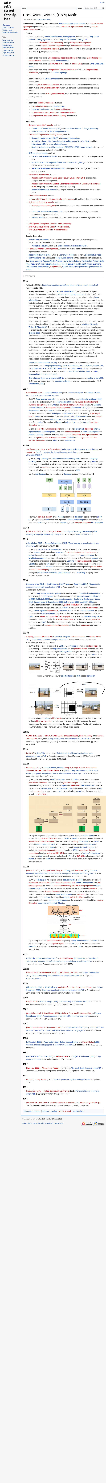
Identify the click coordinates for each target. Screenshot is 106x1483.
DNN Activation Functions (48, 85)
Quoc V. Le (78, 584)
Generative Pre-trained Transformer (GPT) (48, 168)
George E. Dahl (78, 768)
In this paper (41, 880)
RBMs (75, 780)
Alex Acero (79, 871)
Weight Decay (55, 267)
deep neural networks (58, 900)
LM (30, 520)
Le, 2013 (29, 753)
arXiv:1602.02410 (33, 455)
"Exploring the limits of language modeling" (59, 452)
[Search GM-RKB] (94, 8)
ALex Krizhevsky (66, 958)
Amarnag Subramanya (83, 532)
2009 (55, 1002)
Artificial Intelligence (91, 432)
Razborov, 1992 (65, 611)
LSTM (99, 517)
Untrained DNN (56, 64)
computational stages (39, 570)
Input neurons (90, 552)
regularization (72, 419)
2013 (28, 640)
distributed (89, 429)
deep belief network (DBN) (64, 886)
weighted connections (37, 558)
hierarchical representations (72, 27)
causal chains (96, 567)
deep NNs (40, 429)
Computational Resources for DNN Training (48, 115)
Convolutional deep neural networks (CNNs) (46, 378)
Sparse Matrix (67, 267)
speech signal (58, 944)
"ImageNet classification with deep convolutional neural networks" (64, 961)
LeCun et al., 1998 (95, 378)
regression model (60, 649)
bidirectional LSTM (38, 144)
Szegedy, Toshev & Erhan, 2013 (39, 637)
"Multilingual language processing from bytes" (44, 534)
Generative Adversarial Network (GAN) (46, 212)
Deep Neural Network (43, 19)
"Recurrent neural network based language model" (62, 990)
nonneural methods (72, 432)
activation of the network (47, 572)
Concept (37, 1111)
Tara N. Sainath (51, 736)
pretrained (38, 791)
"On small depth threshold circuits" (85, 1068)
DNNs (91, 602)
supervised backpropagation (61, 616)
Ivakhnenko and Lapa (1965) (90, 399)
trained (67, 416)
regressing (44, 718)
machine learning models (90, 593)
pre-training (81, 894)
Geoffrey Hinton (50, 768)
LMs (78, 470)
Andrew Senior (53, 770)
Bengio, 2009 (63, 294)
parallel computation (72, 605)
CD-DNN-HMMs (76, 897)
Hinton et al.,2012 (33, 768)
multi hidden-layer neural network (72, 24)
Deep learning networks (45, 399)
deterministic (76, 785)
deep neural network (80, 941)
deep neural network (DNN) (40, 883)
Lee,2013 (83, 602)
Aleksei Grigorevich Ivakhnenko (56, 1091)
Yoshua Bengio (46, 1002)
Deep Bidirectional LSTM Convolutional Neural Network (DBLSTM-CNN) (60, 141)
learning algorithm (64, 402)
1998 (97, 1042)
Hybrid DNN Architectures (39, 174)
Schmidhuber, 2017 (34, 393)
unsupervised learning (64, 258)
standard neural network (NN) (49, 549)
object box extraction (43, 721)
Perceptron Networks (39, 246)
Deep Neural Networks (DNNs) (48, 593)
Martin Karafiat (64, 987)
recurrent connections (71, 138)
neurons (37, 552)
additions (97, 405)
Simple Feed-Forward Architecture (62, 70)
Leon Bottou (60, 1042)
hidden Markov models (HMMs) (50, 903)
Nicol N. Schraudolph (82, 1013)
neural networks (87, 611)
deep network (34, 411)
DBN (53, 780)
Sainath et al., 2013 (36, 384)
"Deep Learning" (74, 393)
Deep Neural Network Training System (59, 37)
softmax (44, 788)
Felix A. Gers (67, 1013)
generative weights (70, 783)
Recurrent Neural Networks (41, 264)
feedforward (86, 785)
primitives (85, 324)
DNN (44, 622)
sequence (60, 552)
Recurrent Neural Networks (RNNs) (66, 459)
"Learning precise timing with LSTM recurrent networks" (65, 1016)
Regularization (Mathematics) (37, 267)
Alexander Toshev (78, 637)
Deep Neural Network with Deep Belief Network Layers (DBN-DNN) (58, 178)
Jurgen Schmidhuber (53, 393)
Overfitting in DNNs (39, 106)
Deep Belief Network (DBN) (40, 255)
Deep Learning (36, 261)
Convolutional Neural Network (80, 264)
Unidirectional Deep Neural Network (63, 58)
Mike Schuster (79, 449)
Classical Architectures (38, 196)
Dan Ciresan (64, 973)
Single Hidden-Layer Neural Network (72, 246)
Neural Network (65, 1111)
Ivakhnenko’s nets (53, 429)
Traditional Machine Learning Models (43, 249)
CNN (40, 523)
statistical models (48, 613)
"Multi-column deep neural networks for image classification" (56, 976)
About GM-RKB (38, 1123)
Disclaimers (49, 1123)
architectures (40, 474)
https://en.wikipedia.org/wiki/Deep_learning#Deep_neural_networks (69, 285)
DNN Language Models (38, 153)
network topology (60, 73)
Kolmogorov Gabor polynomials (58, 408)
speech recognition (84, 596)
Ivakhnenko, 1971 (33, 1091)
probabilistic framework (38, 783)
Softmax (70, 520)
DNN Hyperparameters (55, 94)
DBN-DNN (42, 794)
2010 (38, 990)
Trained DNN (76, 64)
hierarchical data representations (85, 435)
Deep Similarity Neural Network (44, 190)
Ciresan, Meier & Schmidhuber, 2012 (48, 602)
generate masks (80, 649)
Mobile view (59, 1123)
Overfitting (97, 264)
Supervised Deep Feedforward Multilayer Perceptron (52, 199)
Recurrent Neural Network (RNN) (44, 138)
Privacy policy (27, 1123)
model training (58, 106)
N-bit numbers (92, 608)
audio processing (64, 224)
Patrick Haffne (88, 1042)
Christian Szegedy (62, 637)
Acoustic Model (49, 261)
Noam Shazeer (92, 449)
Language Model (60, 264)
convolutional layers (73, 129)
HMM (70, 856)
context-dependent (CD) (65, 883)
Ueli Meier (74, 973)
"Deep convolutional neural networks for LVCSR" (67, 739)
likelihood (32, 946)
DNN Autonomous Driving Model (42, 227)
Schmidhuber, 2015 (77, 294)
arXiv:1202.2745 (32, 979)
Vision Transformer (39, 131)
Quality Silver (78, 1111)
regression (74, 646)
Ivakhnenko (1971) (79, 408)
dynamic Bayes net (52, 891)
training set (56, 413)
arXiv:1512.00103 (83, 534)
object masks (56, 718)
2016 (38, 452)
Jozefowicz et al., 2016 (43, 368)
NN (48, 564)
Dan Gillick (48, 532)
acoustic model (69, 880)
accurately (81, 572)
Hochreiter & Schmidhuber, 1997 (77, 371)
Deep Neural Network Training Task (73, 39)
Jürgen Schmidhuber (74, 1027)
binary (75, 841)
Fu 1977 (70, 438)
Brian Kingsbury (85, 736)
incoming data (49, 432)
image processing (91, 129)
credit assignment (84, 561)
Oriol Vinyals (67, 449)
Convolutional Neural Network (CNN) (46, 129)
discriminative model (93, 255)
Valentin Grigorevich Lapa (90, 1103)
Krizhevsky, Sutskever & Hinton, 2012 (41, 958)
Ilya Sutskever (52, 584)
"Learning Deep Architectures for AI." (73, 1002)
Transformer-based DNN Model (44, 156)
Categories (28, 1111)
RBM (53, 844)
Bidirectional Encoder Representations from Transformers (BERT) (57, 162)
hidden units (83, 841)
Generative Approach (50, 49)
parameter (96, 619)
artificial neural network (66, 291)
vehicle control (63, 227)
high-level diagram (45, 517)
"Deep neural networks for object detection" (49, 640)
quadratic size (52, 611)
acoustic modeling (62, 381)
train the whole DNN (63, 788)
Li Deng (60, 768)
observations (69, 440)
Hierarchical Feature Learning (51, 43)
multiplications (37, 408)
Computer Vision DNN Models (41, 125)
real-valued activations (75, 552)
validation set (55, 419)
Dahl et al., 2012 (42, 599)
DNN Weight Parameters (49, 88)
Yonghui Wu (30, 452)
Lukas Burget (76, 987)
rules (55, 440)
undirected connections (48, 850)
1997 (92, 1056)
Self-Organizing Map (37, 258)
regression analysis (80, 416)
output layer (95, 853)
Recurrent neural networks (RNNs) (43, 363)
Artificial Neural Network (65, 261)
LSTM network (97, 523)
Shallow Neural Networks (39, 239)
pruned (98, 416)
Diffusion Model (37, 218)
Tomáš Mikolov (51, 987)
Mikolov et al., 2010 (79, 368)
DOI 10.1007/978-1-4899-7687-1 (44, 396)
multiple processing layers (80, 43)
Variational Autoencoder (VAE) (43, 206)
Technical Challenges (45, 103)
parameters (85, 625)
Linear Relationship (84, 261)
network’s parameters (64, 619)
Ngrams (45, 467)
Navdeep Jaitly (40, 770)
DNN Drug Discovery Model (40, 230)
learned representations (80, 46)
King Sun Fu (42, 1079)
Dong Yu (67, 768)
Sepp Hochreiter (62, 1056)
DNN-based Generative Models (41, 202)
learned (86, 422)
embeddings (79, 520)
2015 (95, 532)
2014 (85, 584)
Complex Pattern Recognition (52, 46)
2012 (67, 770)
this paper (68, 474)
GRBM (66, 838)
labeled (87, 616)
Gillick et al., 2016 (60, 368)
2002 (39, 1016)
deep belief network (64, 894)
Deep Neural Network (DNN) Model (39, 24)
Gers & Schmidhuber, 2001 (72, 366)
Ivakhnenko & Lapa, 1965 (36, 1103)
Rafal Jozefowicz (54, 449)
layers (50, 411)
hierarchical (79, 429)
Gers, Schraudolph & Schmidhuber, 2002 (42, 1013)
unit (40, 856)
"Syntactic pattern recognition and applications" (71, 1079)
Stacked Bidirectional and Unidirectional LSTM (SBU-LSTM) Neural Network (61, 147)
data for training (41, 844)
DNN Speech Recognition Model (42, 224)
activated (32, 555)
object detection (67, 676)
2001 (86, 1027)
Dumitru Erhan (95, 637)
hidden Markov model (84, 883)
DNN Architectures (52, 79)
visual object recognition (63, 599)
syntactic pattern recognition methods (51, 438)
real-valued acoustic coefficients (41, 841)
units (54, 405)
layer (74, 422)
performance (48, 596)
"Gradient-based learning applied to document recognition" (49, 1045)
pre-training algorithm (84, 886)
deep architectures (63, 109)
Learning (70, 561)
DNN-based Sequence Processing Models (45, 135)
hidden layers (39, 611)
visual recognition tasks (59, 131)
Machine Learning (36, 435)
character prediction (83, 523)
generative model (67, 255)
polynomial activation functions (72, 405)
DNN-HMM (92, 888)
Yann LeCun (49, 1042)
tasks (94, 461)
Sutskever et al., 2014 (35, 584)
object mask (93, 646)
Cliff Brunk (57, 532)
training (61, 780)
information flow (62, 61)
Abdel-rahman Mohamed (68, 736)
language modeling (53, 366)
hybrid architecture (54, 941)
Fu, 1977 (29, 1079)
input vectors (68, 413)
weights (32, 564)
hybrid (80, 880)
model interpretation (68, 112)
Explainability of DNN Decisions (44, 112)
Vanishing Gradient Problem (42, 109)
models (61, 517)
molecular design (61, 230)
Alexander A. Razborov (51, 1068)
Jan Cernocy (87, 987)
